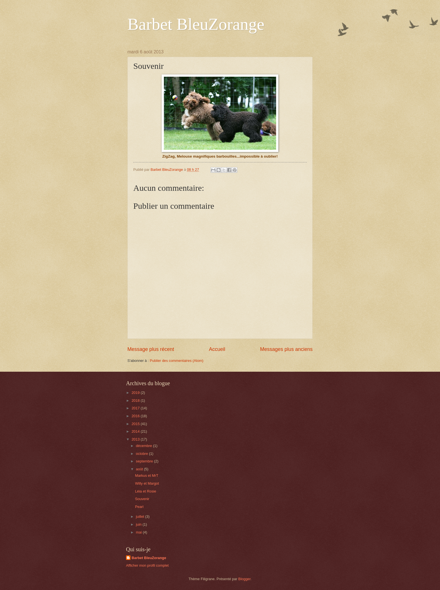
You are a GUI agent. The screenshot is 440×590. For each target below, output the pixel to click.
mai (139, 532)
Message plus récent (150, 349)
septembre (145, 461)
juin (139, 524)
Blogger (244, 579)
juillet (140, 516)
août (140, 469)
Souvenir (142, 499)
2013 (136, 439)
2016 (136, 416)
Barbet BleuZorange (195, 24)
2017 (136, 408)
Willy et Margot (147, 483)
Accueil (217, 349)
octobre (142, 453)
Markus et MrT (146, 475)
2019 (136, 393)
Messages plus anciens (286, 349)
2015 (136, 424)
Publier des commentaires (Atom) (176, 360)
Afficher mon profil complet (147, 565)
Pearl (139, 507)
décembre (144, 446)
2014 (136, 431)
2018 (136, 400)
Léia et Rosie (145, 491)
